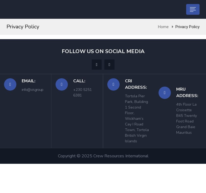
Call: (79, 81)
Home (163, 26)
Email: (28, 81)
